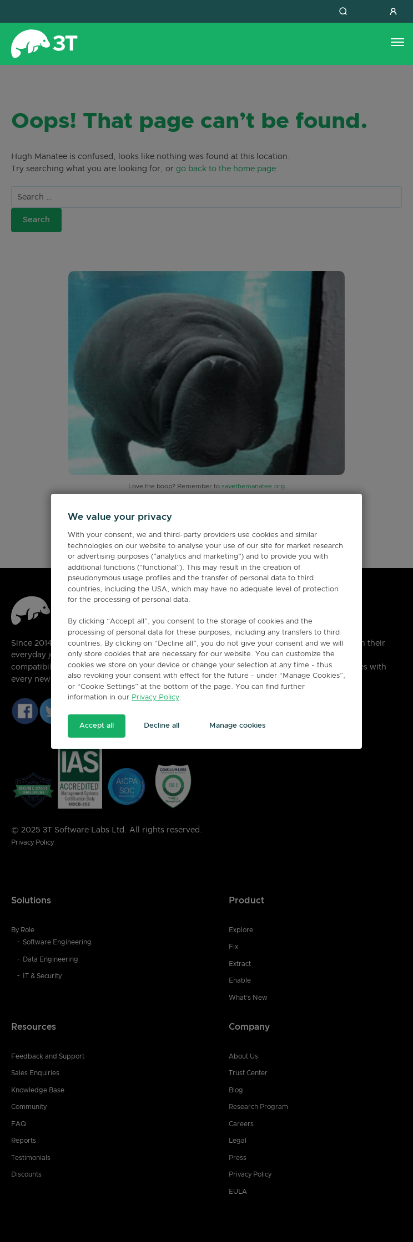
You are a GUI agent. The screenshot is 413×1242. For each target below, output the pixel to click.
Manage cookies (237, 725)
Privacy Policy (155, 697)
